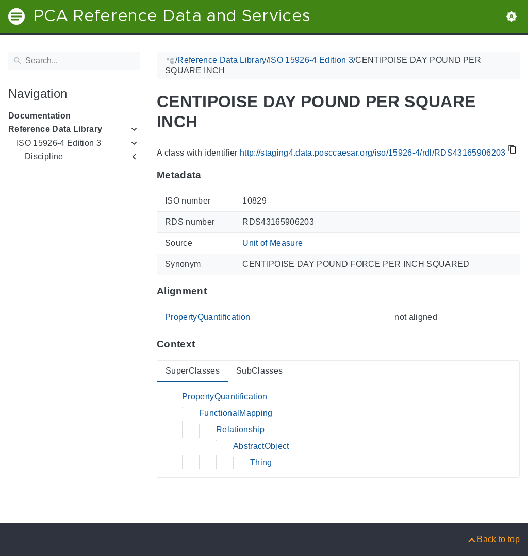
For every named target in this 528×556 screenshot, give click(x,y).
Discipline (44, 156)
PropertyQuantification (207, 317)
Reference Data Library (55, 129)
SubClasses (259, 370)
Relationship (240, 429)
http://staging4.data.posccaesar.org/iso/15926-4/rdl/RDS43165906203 (373, 152)
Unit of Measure (272, 243)
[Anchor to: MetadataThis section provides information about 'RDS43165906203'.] (212, 175)
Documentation (39, 115)
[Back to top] (493, 539)
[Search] (74, 61)
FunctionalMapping (236, 413)
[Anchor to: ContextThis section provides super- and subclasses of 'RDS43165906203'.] (205, 344)
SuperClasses (193, 370)
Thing (261, 462)
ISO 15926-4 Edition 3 (58, 143)
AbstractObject (261, 446)
